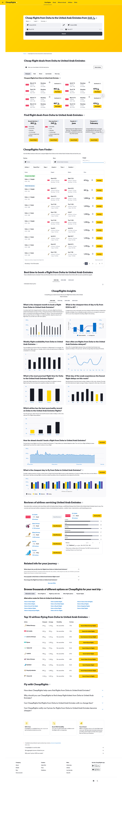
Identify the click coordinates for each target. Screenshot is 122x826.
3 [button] (92, 263)
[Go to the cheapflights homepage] (11, 2)
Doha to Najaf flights (82, 646)
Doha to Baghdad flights (83, 644)
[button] (2, 2)
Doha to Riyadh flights (56, 644)
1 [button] (86, 263)
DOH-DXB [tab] (63, 280)
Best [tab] (35, 73)
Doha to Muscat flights (83, 641)
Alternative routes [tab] (30, 631)
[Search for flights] (3, 7)
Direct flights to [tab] (42, 631)
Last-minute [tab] (48, 73)
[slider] (105, 162)
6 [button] (99, 263)
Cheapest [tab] (27, 73)
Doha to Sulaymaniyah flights (31, 648)
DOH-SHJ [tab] (56, 280)
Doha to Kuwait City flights (31, 644)
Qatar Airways (36, 561)
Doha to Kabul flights (56, 646)
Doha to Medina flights (30, 646)
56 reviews (35, 557)
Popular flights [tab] (80, 631)
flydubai (34, 588)
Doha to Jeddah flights (56, 639)
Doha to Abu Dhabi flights (57, 641)
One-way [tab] (57, 73)
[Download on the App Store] (96, 809)
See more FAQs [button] (52, 621)
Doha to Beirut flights (29, 641)
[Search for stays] (3, 10)
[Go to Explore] (3, 13)
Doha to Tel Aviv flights (56, 648)
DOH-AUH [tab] (71, 280)
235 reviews (35, 584)
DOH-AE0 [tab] (52, 338)
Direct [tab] (40, 73)
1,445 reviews (36, 575)
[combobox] (28, 21)
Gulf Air (34, 579)
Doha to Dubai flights (29, 639)
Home (24, 53)
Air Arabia (34, 552)
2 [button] (89, 263)
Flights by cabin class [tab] (54, 631)
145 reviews (35, 593)
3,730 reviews (36, 566)
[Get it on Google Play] (96, 805)
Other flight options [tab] (68, 631)
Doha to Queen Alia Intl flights (85, 639)
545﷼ (91, 17)
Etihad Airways (36, 570)
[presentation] (96, 18)
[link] (33, 140)
